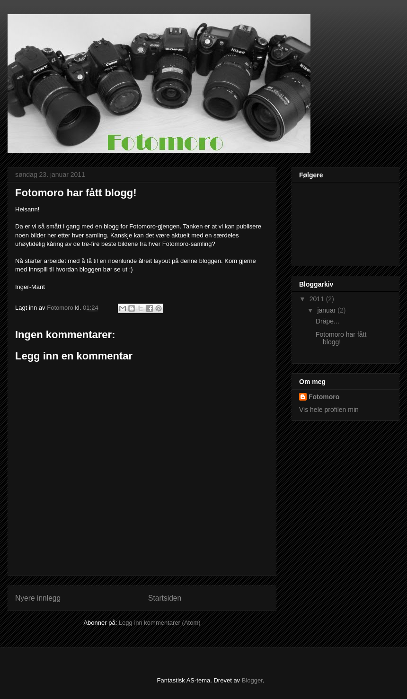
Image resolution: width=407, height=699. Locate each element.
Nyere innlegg (38, 598)
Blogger (252, 680)
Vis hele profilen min (329, 409)
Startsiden (164, 598)
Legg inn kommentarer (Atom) (160, 622)
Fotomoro (324, 397)
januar (327, 310)
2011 (318, 299)
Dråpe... (327, 321)
